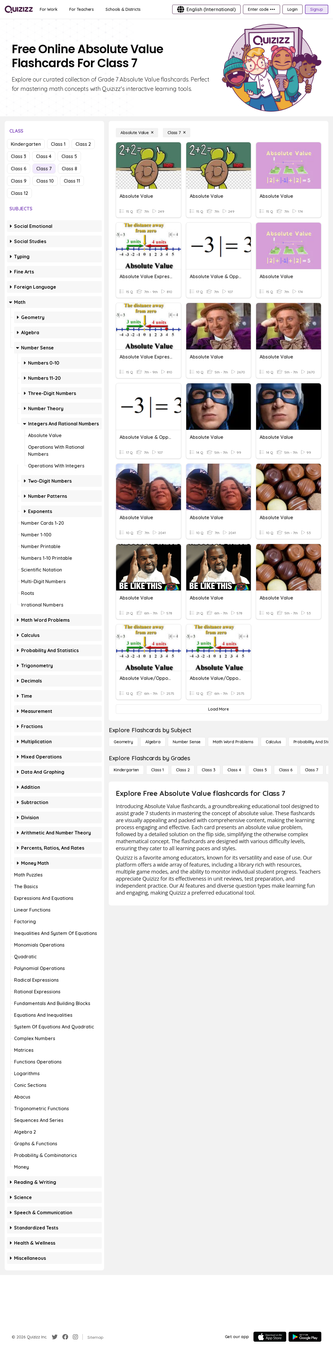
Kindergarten (26, 144)
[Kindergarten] (126, 770)
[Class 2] (182, 770)
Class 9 (18, 181)
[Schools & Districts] (123, 9)
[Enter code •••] (261, 9)
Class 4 (43, 156)
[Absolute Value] (137, 132)
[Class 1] (157, 770)
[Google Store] (305, 1337)
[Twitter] (55, 1337)
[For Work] (48, 9)
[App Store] (269, 1337)
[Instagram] (75, 1337)
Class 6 (18, 169)
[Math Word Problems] (233, 741)
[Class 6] (285, 770)
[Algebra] (152, 741)
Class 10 (45, 181)
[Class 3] (208, 770)
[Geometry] (123, 741)
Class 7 (44, 169)
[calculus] (273, 741)
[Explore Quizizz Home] (19, 9)
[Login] (292, 9)
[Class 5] (260, 770)
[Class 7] (176, 132)
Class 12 (19, 193)
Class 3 (18, 156)
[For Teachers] (82, 9)
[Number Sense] (187, 741)
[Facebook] (65, 1337)
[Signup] (316, 9)
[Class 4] (234, 770)
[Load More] (218, 709)
